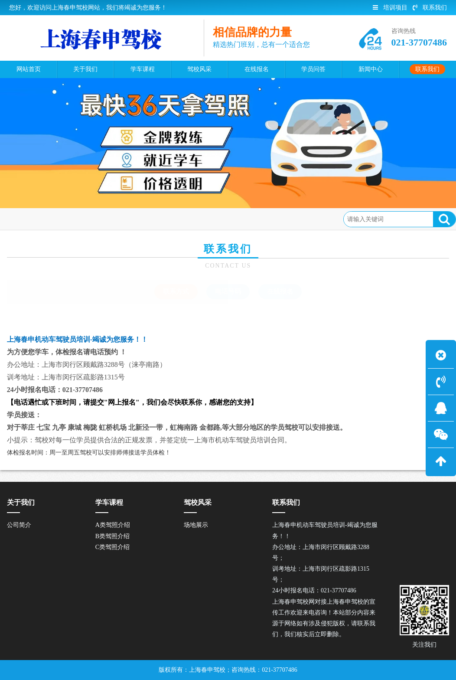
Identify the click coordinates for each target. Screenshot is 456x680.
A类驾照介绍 (112, 525)
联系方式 (107, 219)
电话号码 (228, 291)
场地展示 (196, 525)
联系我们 (430, 7)
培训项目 (390, 7)
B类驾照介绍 (112, 536)
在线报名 (280, 291)
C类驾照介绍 (112, 547)
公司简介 (19, 525)
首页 (43, 219)
